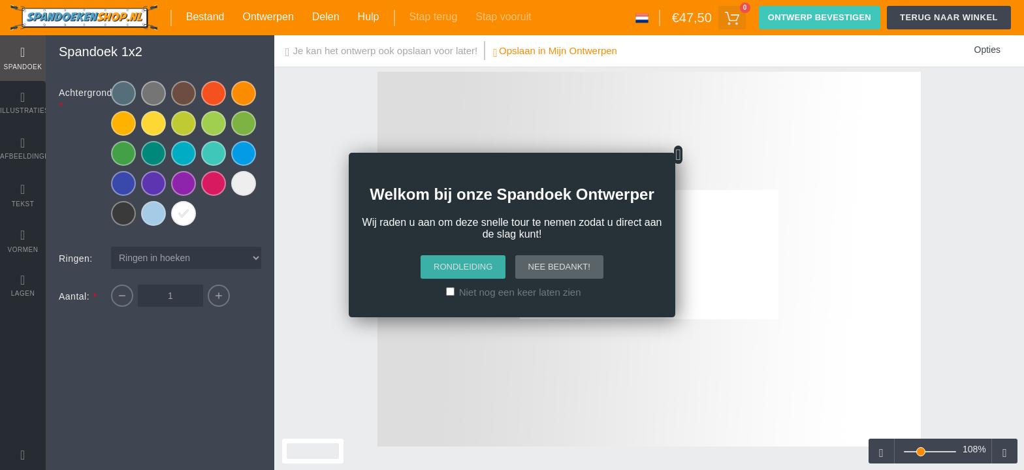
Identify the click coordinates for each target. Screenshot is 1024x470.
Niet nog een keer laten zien (520, 292)
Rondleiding (463, 267)
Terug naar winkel (949, 17)
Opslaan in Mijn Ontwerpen (555, 52)
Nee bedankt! (559, 267)
